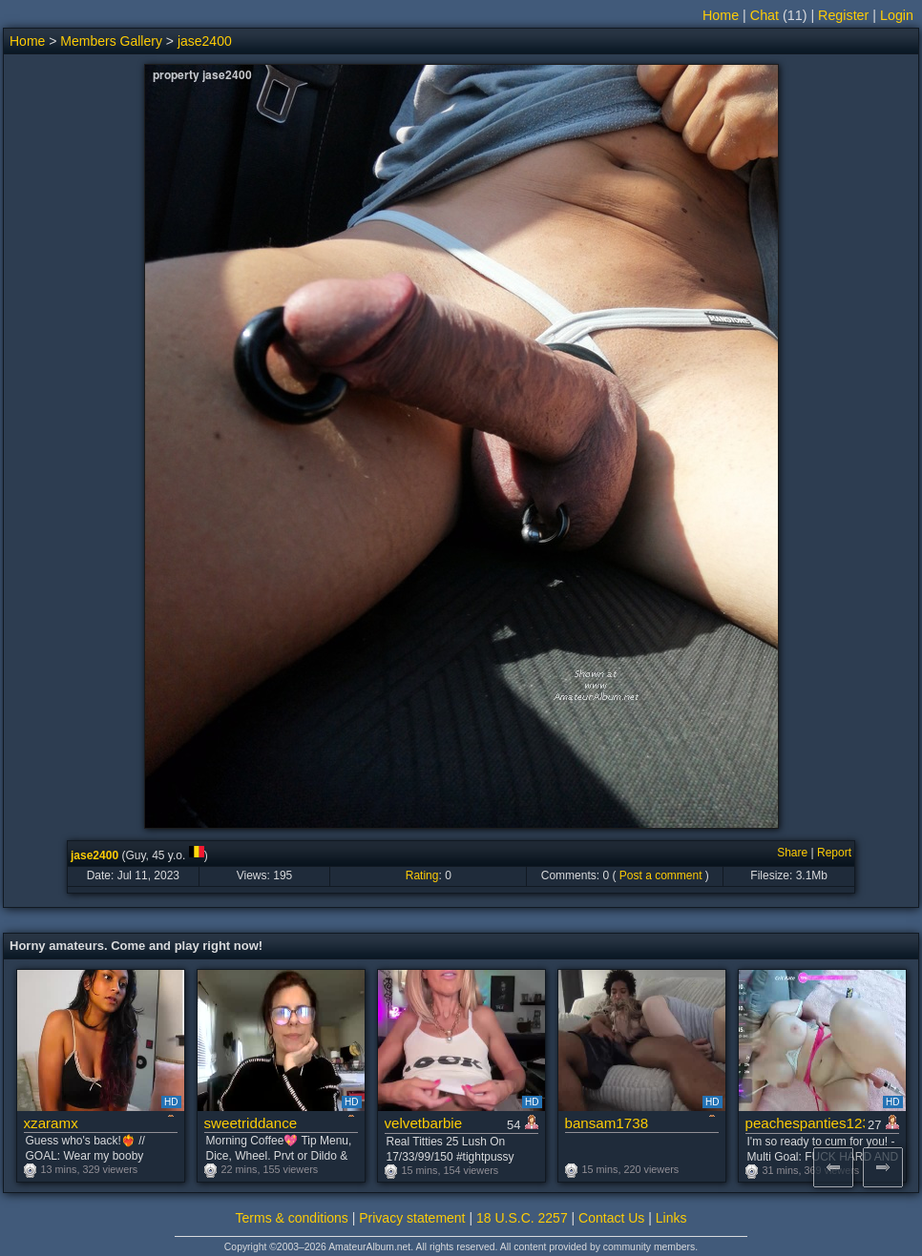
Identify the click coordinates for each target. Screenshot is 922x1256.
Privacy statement (412, 1217)
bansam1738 (607, 1123)
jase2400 (205, 41)
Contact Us (611, 1217)
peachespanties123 (805, 1123)
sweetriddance (251, 1123)
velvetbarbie (424, 1123)
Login (896, 15)
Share (792, 852)
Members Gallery (111, 41)
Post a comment (660, 875)
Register (843, 15)
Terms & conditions (292, 1217)
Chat (764, 15)
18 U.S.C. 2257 (522, 1217)
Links (671, 1217)
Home (720, 15)
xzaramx (51, 1123)
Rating (422, 875)
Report (834, 852)
